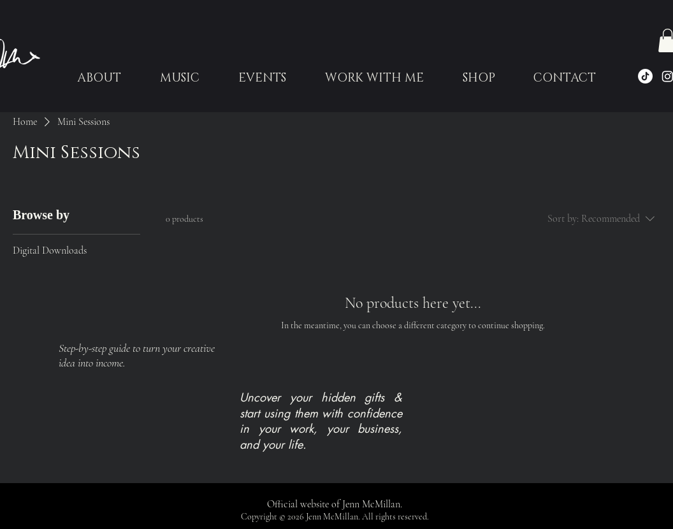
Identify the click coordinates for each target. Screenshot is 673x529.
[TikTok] (645, 76)
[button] (262, 78)
